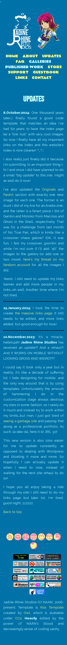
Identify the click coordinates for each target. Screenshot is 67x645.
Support (18, 72)
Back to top (12, 512)
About (30, 56)
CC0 (18, 618)
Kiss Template (52, 607)
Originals (49, 189)
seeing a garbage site (20, 421)
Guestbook (46, 72)
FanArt (8, 195)
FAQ (20, 62)
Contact (42, 78)
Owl (27, 613)
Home (12, 56)
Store (55, 67)
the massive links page (33, 313)
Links (21, 78)
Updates (51, 56)
